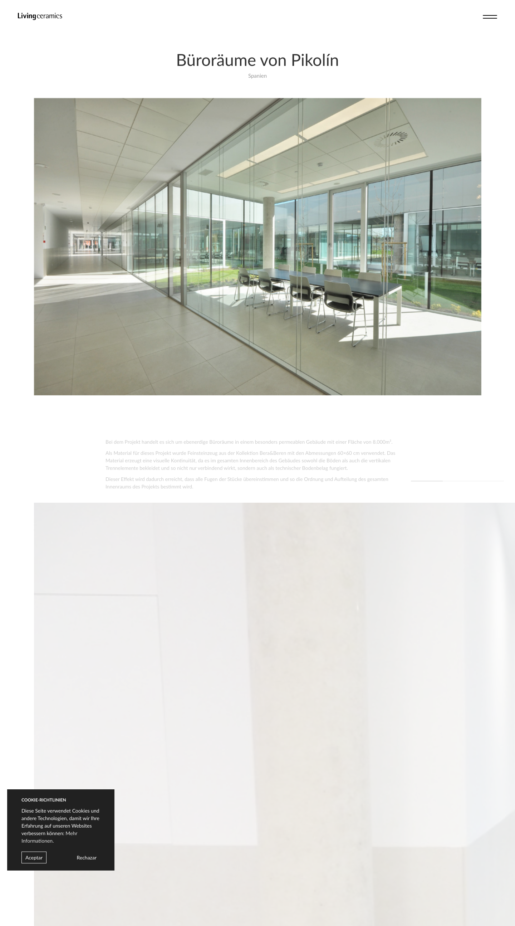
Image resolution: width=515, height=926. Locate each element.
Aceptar (34, 857)
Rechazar (87, 857)
